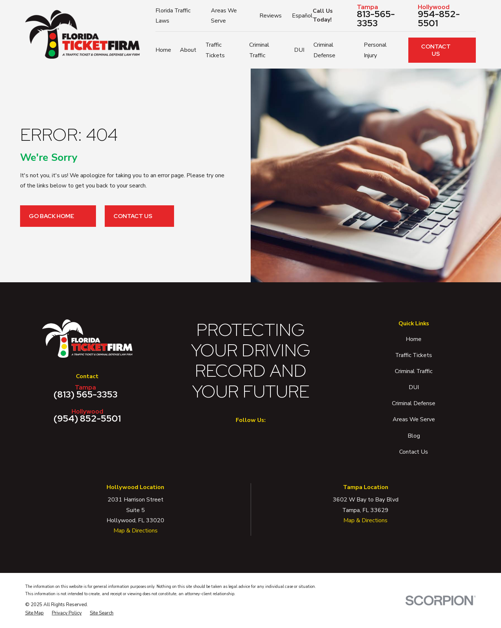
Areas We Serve (414, 419)
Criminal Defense (413, 403)
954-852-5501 (447, 16)
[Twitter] (261, 436)
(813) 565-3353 (85, 391)
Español (302, 16)
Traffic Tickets (413, 355)
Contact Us (444, 50)
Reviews (270, 16)
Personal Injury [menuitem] (375, 50)
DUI (414, 387)
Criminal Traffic (413, 371)
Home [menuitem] (163, 50)
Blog (414, 436)
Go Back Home (58, 216)
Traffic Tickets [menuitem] (215, 50)
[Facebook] (240, 436)
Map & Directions (135, 531)
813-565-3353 (384, 16)
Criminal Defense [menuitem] (324, 50)
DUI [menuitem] (299, 50)
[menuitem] (34, 613)
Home (413, 339)
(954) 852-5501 (87, 415)
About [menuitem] (188, 50)
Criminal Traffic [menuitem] (259, 50)
